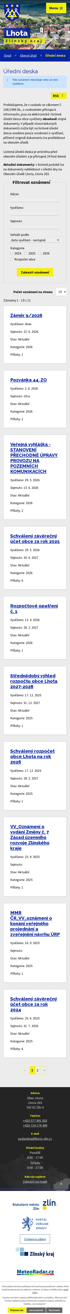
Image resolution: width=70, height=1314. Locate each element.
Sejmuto (16, 221)
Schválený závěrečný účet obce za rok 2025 (35, 538)
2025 (32, 253)
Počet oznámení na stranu (32, 292)
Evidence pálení (35, 1239)
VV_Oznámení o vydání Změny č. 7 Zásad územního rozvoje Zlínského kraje (29, 837)
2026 (46, 253)
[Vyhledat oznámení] (35, 272)
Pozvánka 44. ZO (28, 380)
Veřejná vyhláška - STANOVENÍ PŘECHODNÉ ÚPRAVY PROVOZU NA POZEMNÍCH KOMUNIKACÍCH (34, 458)
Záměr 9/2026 (26, 315)
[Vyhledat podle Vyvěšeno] (35, 213)
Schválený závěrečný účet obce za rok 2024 (33, 1004)
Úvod (7, 55)
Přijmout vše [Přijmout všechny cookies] (16, 1310)
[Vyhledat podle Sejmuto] (35, 226)
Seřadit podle (19, 234)
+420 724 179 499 (35, 1125)
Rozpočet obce (24, 259)
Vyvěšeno (16, 207)
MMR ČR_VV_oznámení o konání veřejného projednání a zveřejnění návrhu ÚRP (35, 923)
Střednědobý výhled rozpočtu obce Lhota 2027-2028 (33, 681)
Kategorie (17, 248)
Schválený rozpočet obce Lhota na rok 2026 (32, 756)
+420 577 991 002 (35, 1120)
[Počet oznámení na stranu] (61, 292)
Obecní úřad (28, 55)
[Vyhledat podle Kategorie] (11, 253)
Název (14, 194)
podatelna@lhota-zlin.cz (35, 1139)
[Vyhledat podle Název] (35, 199)
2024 (17, 253)
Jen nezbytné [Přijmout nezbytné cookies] (36, 1310)
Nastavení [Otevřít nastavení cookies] (54, 1310)
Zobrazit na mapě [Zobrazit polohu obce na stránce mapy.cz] (35, 1181)
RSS (59, 96)
